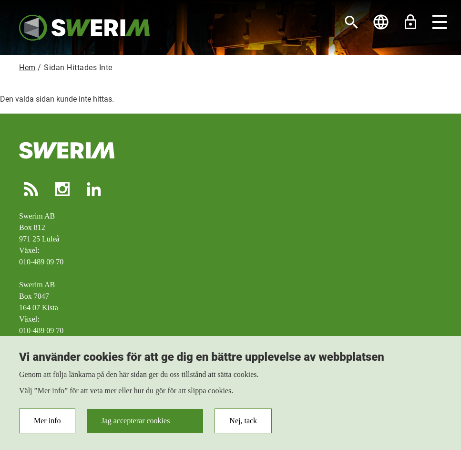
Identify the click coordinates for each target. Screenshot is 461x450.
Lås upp (410, 22)
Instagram (62, 189)
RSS (31, 189)
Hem (27, 67)
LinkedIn (94, 189)
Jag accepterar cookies (135, 423)
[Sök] (351, 22)
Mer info (47, 423)
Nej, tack (243, 423)
